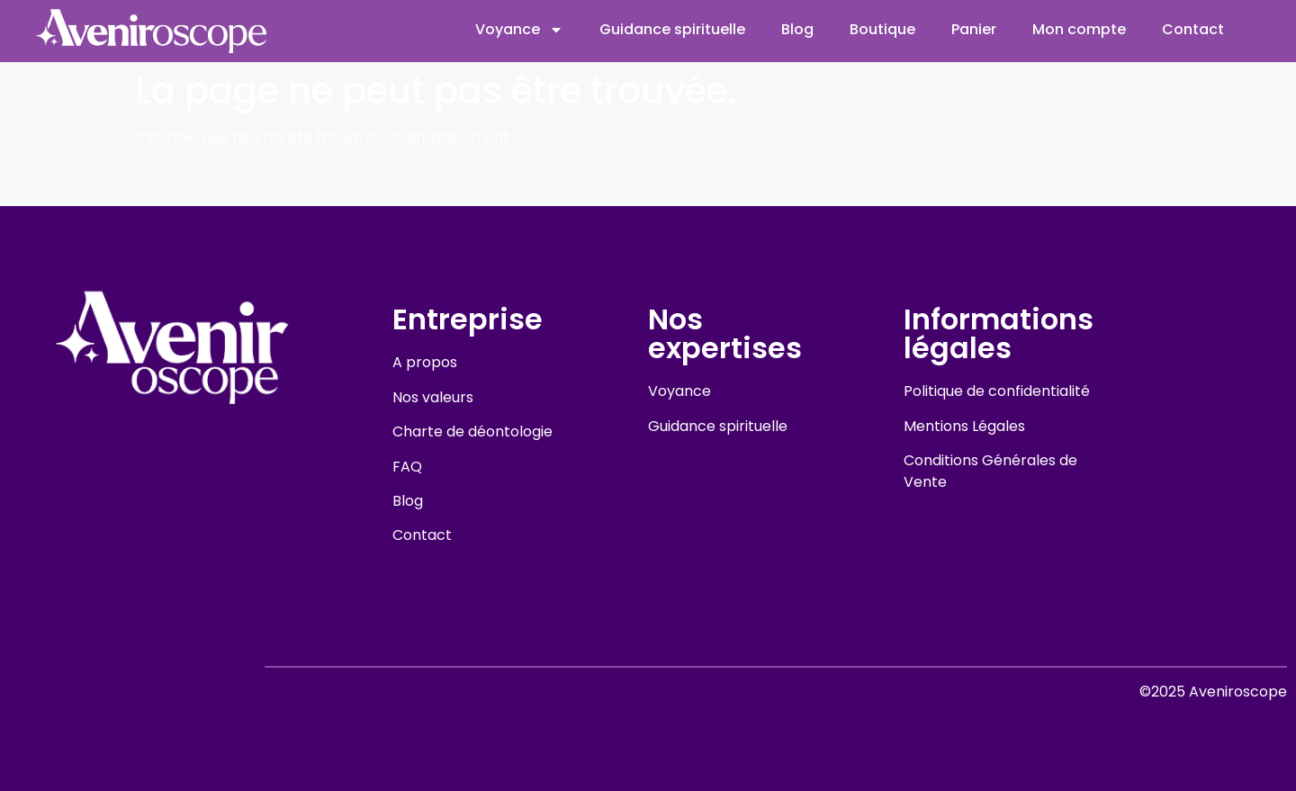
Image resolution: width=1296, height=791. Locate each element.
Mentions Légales (964, 426)
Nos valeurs (432, 397)
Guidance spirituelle (672, 29)
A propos (424, 362)
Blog (797, 29)
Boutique (882, 29)
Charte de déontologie (472, 431)
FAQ (407, 466)
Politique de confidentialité (997, 391)
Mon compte (1079, 29)
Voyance (519, 29)
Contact (1193, 29)
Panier (973, 29)
